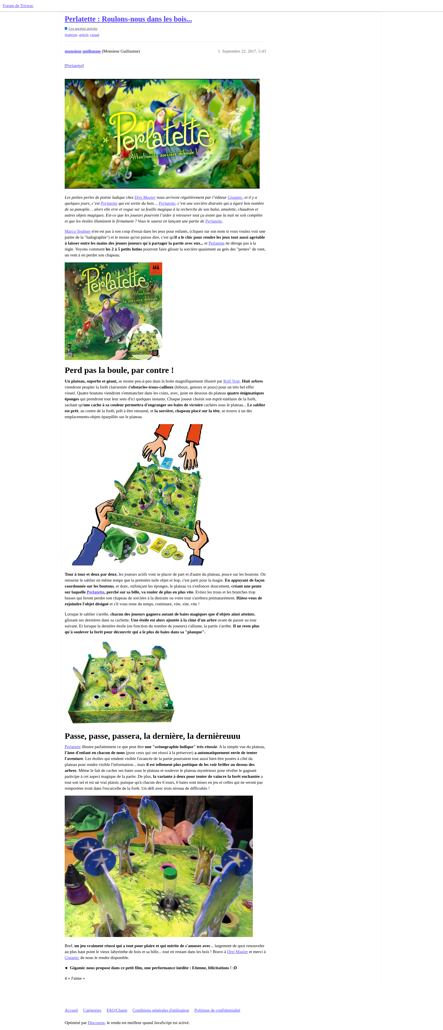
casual (94, 35)
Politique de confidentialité (217, 1010)
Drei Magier (145, 197)
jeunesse (71, 35)
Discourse (96, 1022)
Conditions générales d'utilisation (161, 1010)
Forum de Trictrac (18, 5)
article (83, 35)
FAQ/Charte (117, 1010)
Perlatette (74, 65)
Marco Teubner (78, 231)
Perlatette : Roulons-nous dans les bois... (128, 19)
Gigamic (235, 197)
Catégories (92, 1010)
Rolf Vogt (231, 381)
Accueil (71, 1010)
